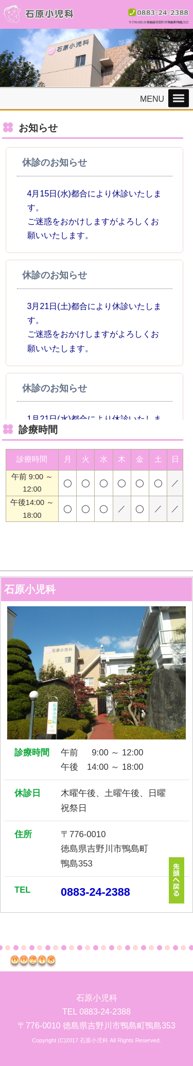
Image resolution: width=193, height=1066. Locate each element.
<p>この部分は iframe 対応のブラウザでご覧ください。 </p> (94, 283)
